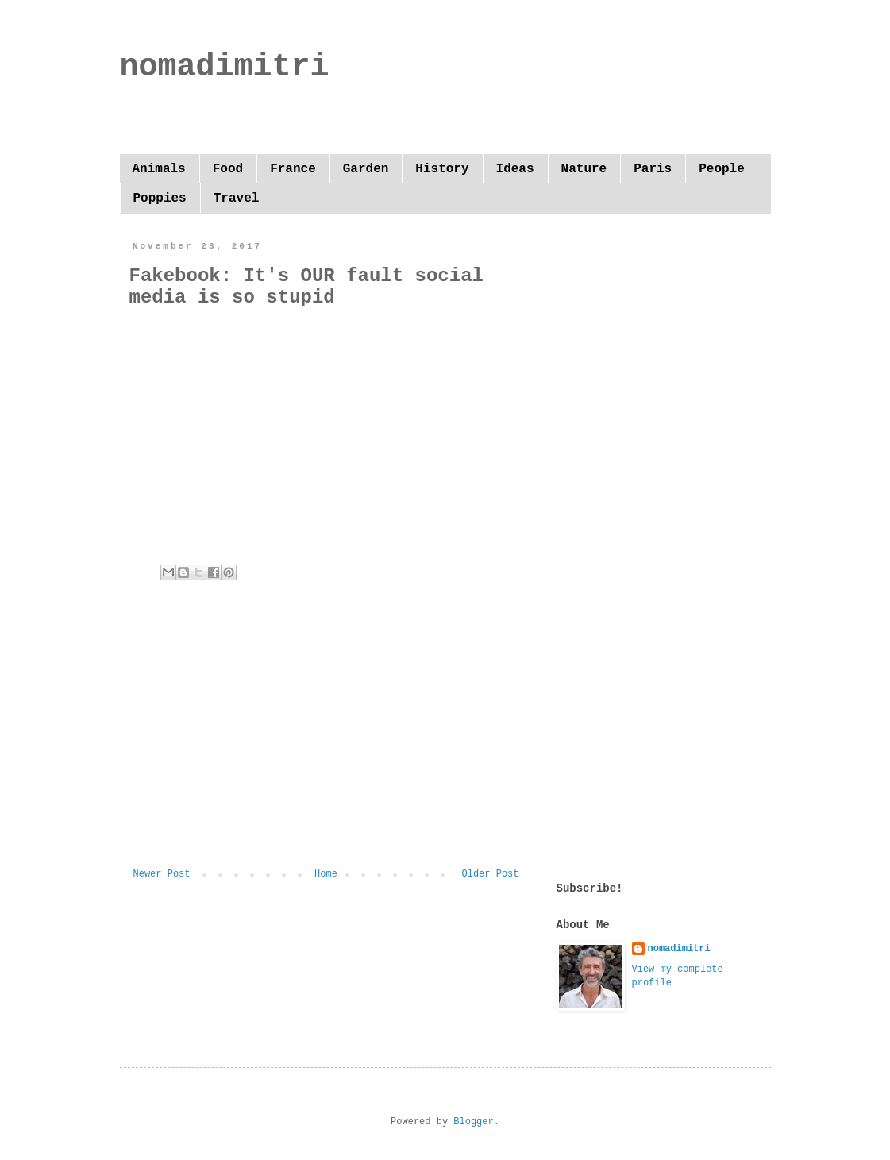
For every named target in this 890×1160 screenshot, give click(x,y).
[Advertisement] (326, 737)
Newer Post (162, 874)
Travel (237, 198)
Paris (653, 169)
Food (228, 169)
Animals (159, 169)
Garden (366, 169)
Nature (584, 169)
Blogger (473, 1121)
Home (325, 874)
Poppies (160, 198)
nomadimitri (224, 67)
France (293, 169)
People (722, 169)
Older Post (489, 874)
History (441, 169)
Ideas (515, 169)
